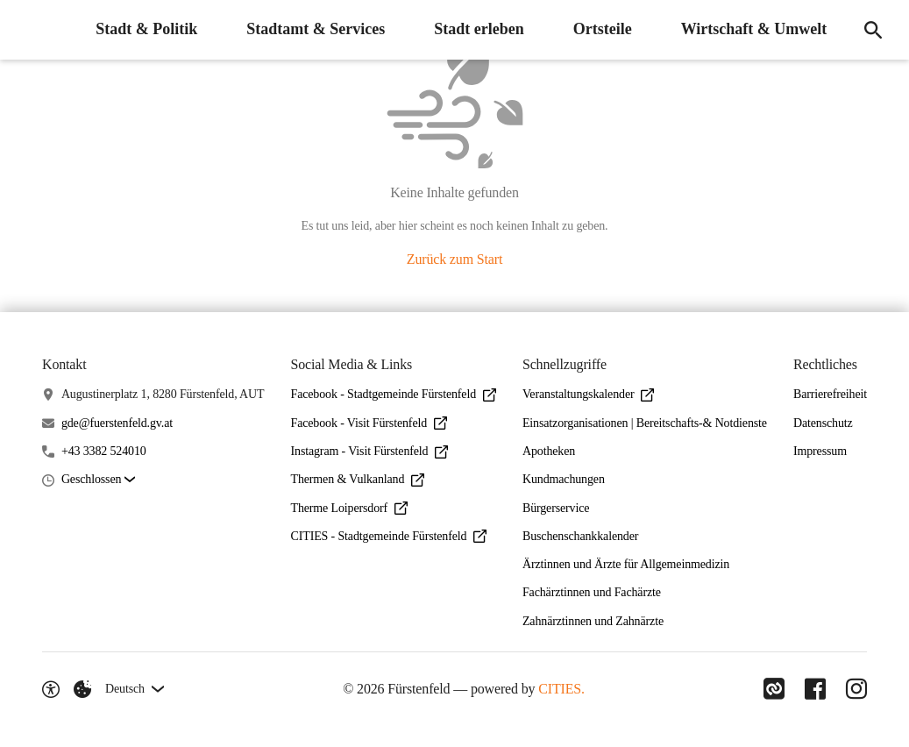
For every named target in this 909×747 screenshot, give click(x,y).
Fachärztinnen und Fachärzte (591, 592)
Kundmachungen (563, 479)
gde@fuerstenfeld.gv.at (117, 423)
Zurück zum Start (454, 259)
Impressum (820, 451)
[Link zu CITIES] (772, 689)
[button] (98, 480)
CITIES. (560, 688)
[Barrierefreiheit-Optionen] (51, 689)
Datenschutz (823, 423)
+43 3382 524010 (103, 451)
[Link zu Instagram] (856, 689)
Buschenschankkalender (580, 536)
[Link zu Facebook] (814, 689)
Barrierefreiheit (830, 394)
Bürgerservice (555, 508)
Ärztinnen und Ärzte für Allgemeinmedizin (625, 564)
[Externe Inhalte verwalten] (82, 689)
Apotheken (548, 451)
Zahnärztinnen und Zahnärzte (593, 621)
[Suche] (872, 30)
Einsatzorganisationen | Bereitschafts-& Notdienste (644, 423)
